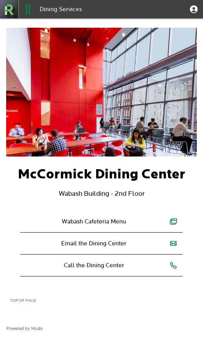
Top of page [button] (23, 300)
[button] (194, 9)
